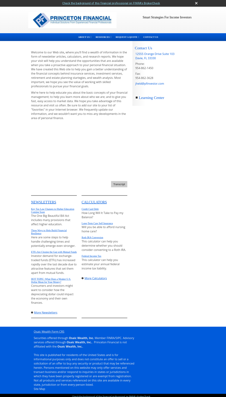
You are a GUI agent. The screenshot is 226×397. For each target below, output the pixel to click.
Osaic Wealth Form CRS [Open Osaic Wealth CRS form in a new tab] (49, 332)
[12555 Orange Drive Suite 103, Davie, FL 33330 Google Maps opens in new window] (154, 56)
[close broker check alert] (196, 3)
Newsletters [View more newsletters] (43, 202)
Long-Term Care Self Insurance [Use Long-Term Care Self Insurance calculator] (97, 223)
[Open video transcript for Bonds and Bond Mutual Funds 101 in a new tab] (119, 184)
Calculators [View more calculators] (94, 202)
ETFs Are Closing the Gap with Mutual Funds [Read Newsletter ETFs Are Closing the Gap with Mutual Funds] (54, 252)
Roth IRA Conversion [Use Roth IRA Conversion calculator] (92, 237)
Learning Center (151, 97)
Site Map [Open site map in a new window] (39, 389)
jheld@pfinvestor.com (149, 84)
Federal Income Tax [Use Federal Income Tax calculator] (91, 256)
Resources (103, 37)
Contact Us (150, 37)
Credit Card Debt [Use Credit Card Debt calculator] (90, 209)
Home (71, 37)
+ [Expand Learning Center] (136, 97)
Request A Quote (126, 37)
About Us (84, 37)
